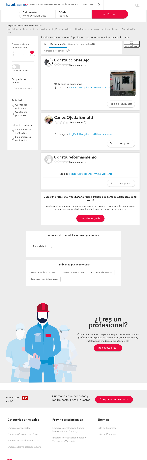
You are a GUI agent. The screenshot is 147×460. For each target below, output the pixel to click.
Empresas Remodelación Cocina (24, 447)
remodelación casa (43, 272)
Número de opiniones (55, 51)
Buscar (109, 14)
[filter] (23, 52)
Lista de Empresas (106, 428)
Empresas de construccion (35, 29)
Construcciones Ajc (71, 60)
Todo (32, 55)
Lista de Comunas (106, 434)
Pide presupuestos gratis (113, 399)
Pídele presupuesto (121, 104)
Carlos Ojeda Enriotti (73, 118)
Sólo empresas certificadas (23, 139)
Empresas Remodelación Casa (23, 441)
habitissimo (12, 29)
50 (23, 55)
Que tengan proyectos (21, 114)
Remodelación (111, 29)
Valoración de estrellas (80, 44)
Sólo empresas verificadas (23, 131)
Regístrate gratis (108, 348)
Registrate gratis (90, 218)
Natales (97, 29)
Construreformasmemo (75, 157)
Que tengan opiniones (21, 106)
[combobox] (37, 14)
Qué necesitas (30, 12)
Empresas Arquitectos (18, 428)
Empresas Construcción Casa (22, 434)
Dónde (62, 12)
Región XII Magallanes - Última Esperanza (70, 29)
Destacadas (56, 44)
